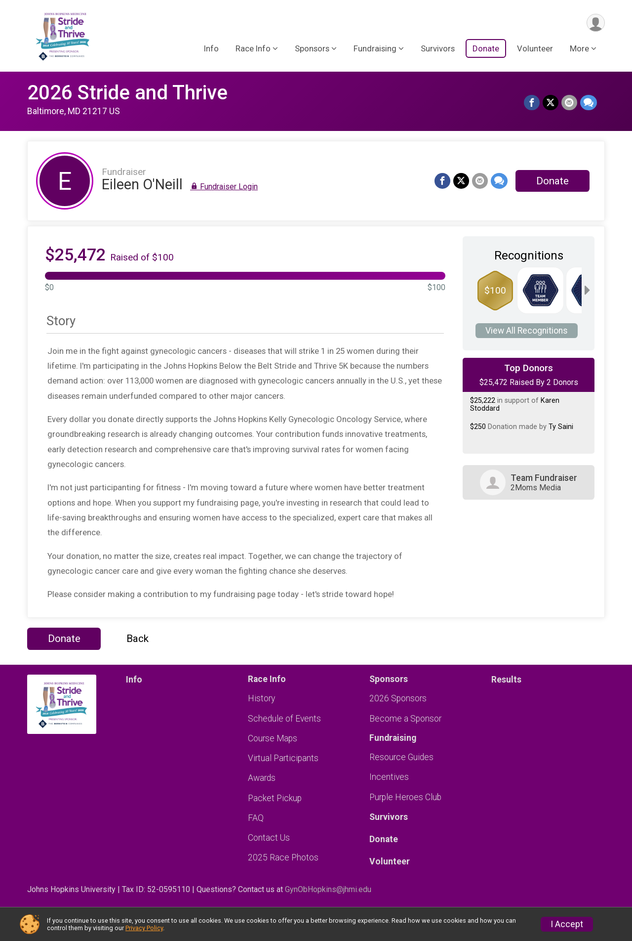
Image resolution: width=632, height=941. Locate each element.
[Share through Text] (588, 103)
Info (211, 49)
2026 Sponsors (398, 698)
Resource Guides (401, 757)
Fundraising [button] (375, 49)
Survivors (438, 49)
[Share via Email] (569, 103)
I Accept (567, 924)
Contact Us (269, 838)
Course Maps (272, 738)
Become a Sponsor (405, 719)
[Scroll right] (587, 290)
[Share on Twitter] (550, 103)
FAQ (256, 818)
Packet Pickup (275, 798)
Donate (486, 49)
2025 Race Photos (283, 857)
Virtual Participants (283, 758)
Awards (262, 778)
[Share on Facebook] (532, 103)
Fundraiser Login (224, 186)
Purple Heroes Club (405, 797)
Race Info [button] (253, 49)
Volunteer (535, 49)
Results (506, 679)
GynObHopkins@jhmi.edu (328, 889)
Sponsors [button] (312, 49)
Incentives (389, 777)
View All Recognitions (526, 331)
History (261, 698)
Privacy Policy (144, 928)
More (579, 49)
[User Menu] (596, 23)
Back (137, 638)
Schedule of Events (284, 719)
